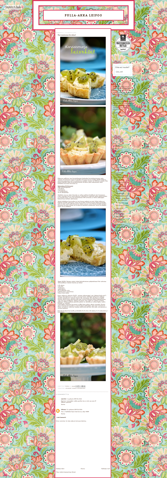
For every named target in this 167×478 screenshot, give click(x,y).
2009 (116, 233)
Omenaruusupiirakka (121, 177)
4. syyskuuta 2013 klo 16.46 (74, 399)
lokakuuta (119, 170)
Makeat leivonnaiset (78, 388)
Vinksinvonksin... (120, 179)
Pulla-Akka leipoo (83, 15)
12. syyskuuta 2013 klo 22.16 (74, 409)
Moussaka (119, 175)
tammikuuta (119, 227)
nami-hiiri (63, 399)
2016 (116, 156)
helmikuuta (119, 224)
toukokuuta (119, 216)
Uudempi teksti (60, 468)
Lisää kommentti (61, 417)
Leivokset (69, 388)
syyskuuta (119, 172)
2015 (116, 159)
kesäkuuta (119, 214)
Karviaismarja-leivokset (122, 205)
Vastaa (63, 404)
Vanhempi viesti (105, 468)
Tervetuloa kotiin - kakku (123, 191)
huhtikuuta (119, 219)
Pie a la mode (120, 202)
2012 (116, 230)
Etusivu (83, 468)
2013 (116, 165)
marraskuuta (120, 167)
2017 (116, 154)
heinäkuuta (119, 211)
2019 (116, 148)
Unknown (63, 409)
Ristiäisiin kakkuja (121, 196)
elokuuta (119, 208)
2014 (116, 162)
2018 (116, 151)
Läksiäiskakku (120, 193)
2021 (116, 146)
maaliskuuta (120, 222)
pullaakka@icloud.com (119, 112)
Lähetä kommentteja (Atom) (68, 472)
